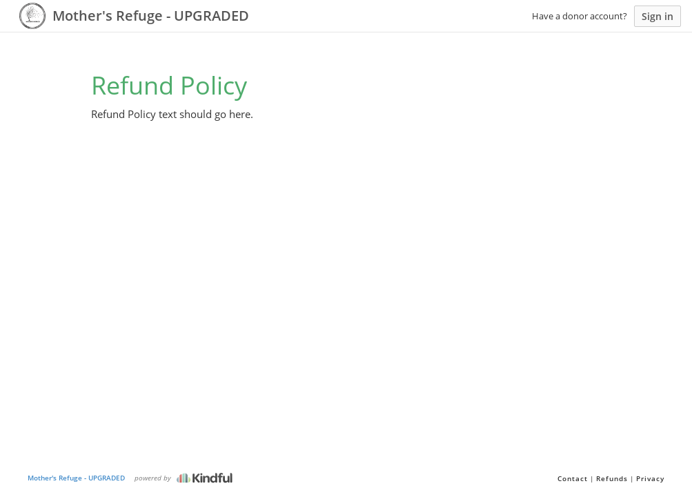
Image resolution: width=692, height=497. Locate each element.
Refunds (612, 478)
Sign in (657, 16)
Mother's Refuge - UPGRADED (76, 478)
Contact (572, 478)
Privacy (650, 478)
